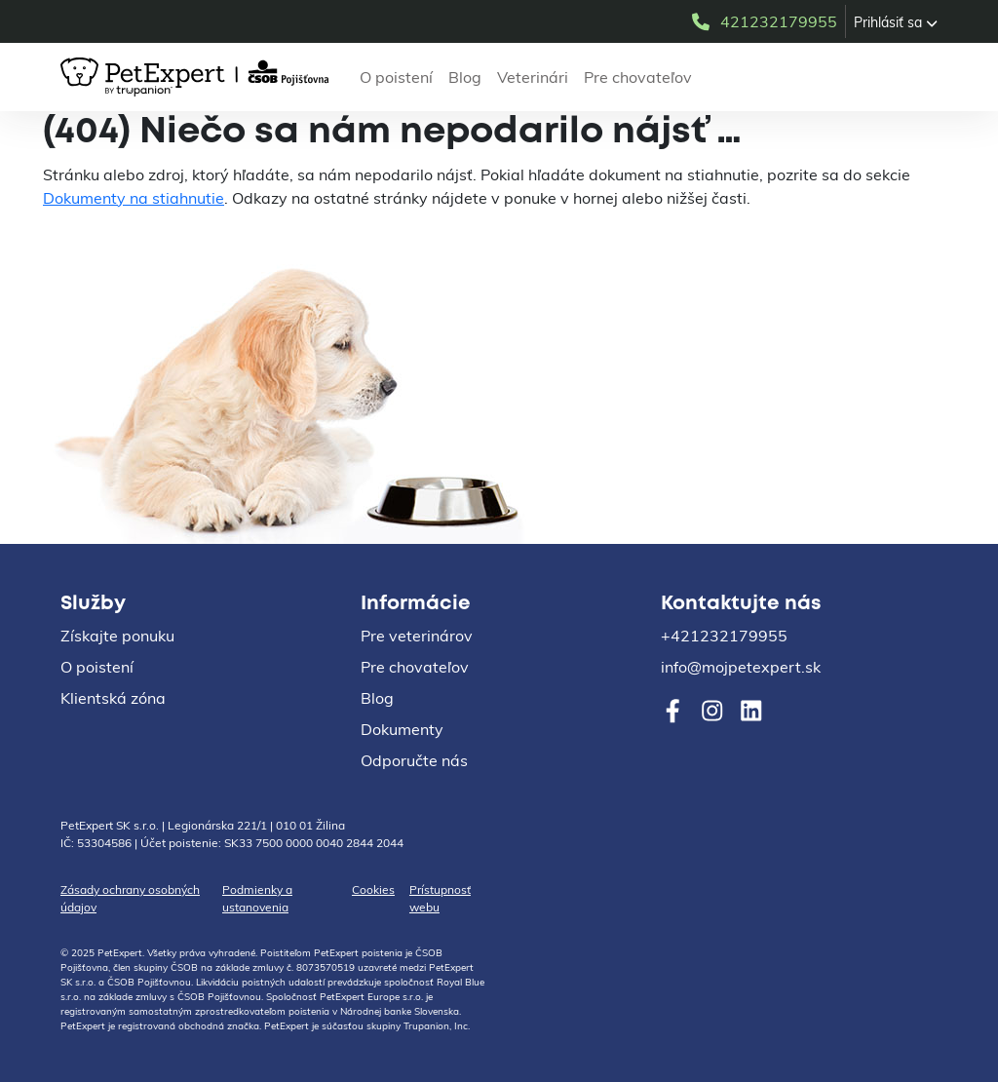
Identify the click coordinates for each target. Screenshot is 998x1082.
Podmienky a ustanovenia (257, 898)
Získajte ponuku (117, 635)
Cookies (373, 889)
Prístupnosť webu (440, 898)
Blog (464, 77)
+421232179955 (724, 635)
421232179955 (763, 21)
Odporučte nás (414, 760)
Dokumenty (402, 729)
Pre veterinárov (417, 635)
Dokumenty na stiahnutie (133, 198)
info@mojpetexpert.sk (741, 666)
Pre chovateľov (638, 77)
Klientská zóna (113, 698)
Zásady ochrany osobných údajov (130, 898)
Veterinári (532, 77)
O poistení (396, 77)
